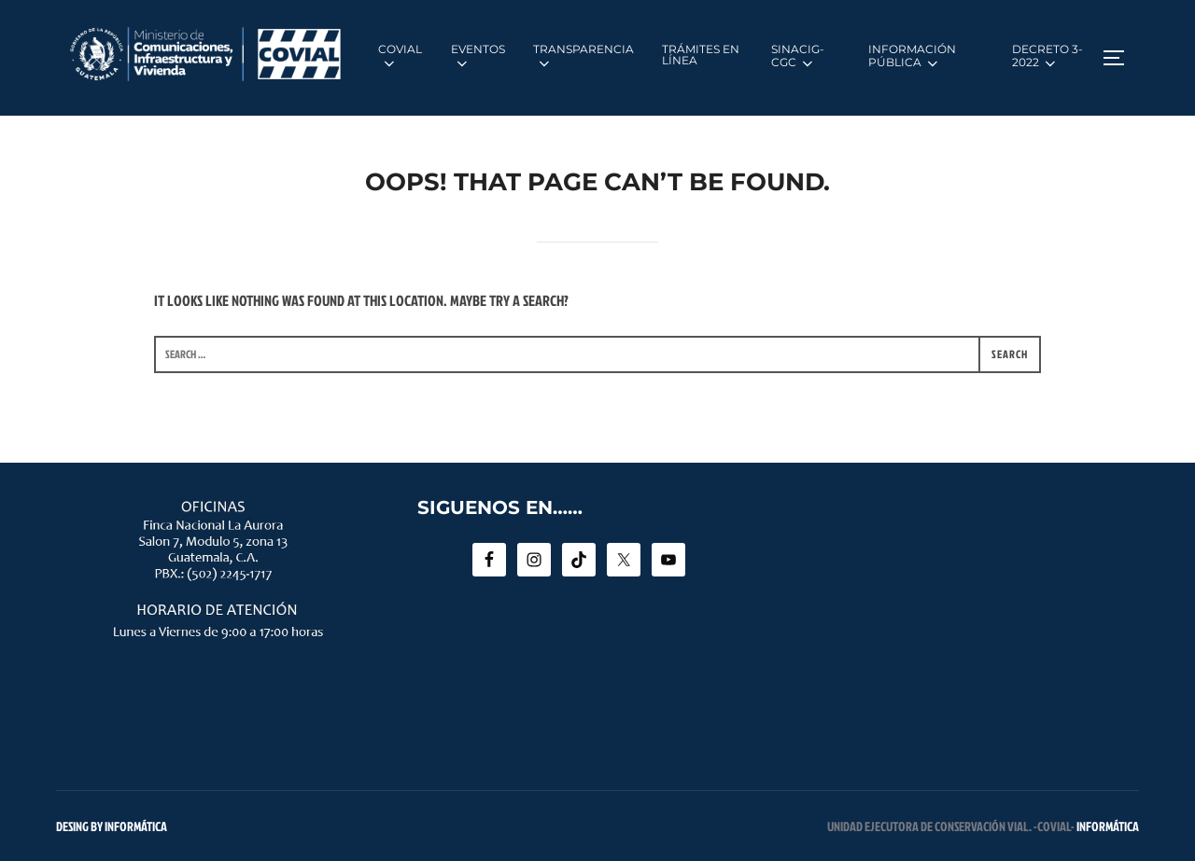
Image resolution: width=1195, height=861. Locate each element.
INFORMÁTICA (1107, 826)
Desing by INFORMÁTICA (111, 826)
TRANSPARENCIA (583, 57)
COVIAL (400, 57)
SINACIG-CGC (797, 57)
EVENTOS (478, 57)
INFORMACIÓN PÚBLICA (912, 57)
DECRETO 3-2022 (1047, 57)
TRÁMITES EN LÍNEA (700, 54)
